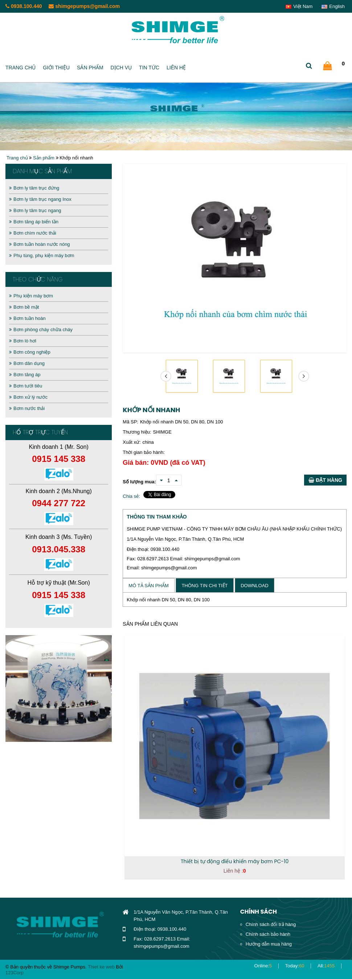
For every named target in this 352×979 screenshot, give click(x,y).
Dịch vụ (121, 67)
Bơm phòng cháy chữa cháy (41, 329)
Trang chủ (20, 67)
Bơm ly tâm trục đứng (34, 188)
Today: (294, 965)
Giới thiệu (56, 67)
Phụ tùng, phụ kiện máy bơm (41, 255)
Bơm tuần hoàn (27, 318)
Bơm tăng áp (25, 374)
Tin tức (149, 67)
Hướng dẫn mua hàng (269, 944)
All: (326, 965)
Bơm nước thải (27, 408)
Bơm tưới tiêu (25, 386)
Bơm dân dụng (27, 363)
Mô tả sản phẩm (148, 585)
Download (255, 585)
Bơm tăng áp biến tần (33, 221)
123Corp (14, 972)
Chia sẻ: (131, 496)
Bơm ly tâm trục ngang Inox (40, 199)
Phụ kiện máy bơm (31, 295)
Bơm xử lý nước (28, 397)
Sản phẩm (90, 67)
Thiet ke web (101, 967)
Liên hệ (176, 67)
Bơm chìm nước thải (32, 233)
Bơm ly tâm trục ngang (35, 210)
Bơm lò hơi (22, 341)
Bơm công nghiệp (29, 352)
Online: (263, 965)
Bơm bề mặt (24, 307)
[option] (58, 688)
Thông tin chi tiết (204, 585)
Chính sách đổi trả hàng (271, 924)
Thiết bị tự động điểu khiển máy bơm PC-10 (234, 861)
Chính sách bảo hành (268, 934)
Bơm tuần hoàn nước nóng (39, 244)
